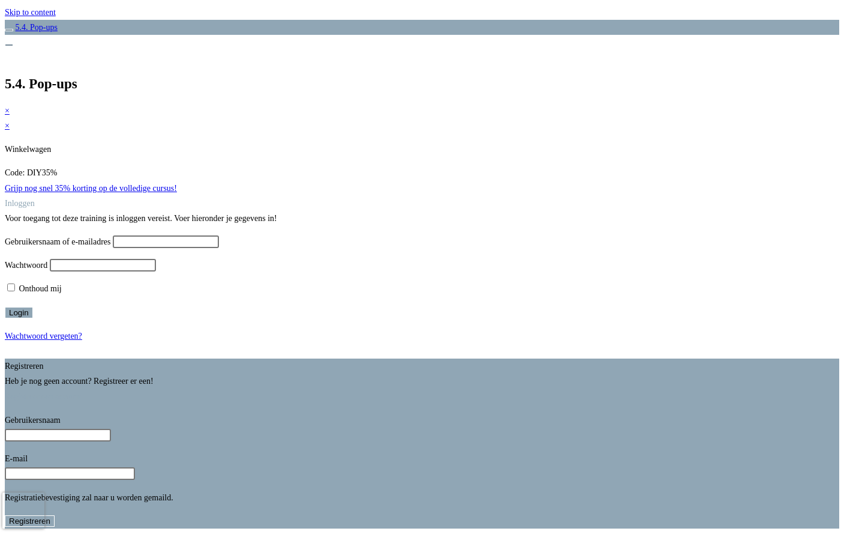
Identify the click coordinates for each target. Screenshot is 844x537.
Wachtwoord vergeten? (43, 336)
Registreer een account (43, 396)
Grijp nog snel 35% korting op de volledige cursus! (91, 188)
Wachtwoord (26, 265)
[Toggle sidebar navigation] (9, 30)
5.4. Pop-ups (37, 27)
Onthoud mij (34, 288)
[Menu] (9, 45)
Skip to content (30, 12)
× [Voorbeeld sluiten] (7, 110)
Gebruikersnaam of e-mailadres (57, 241)
